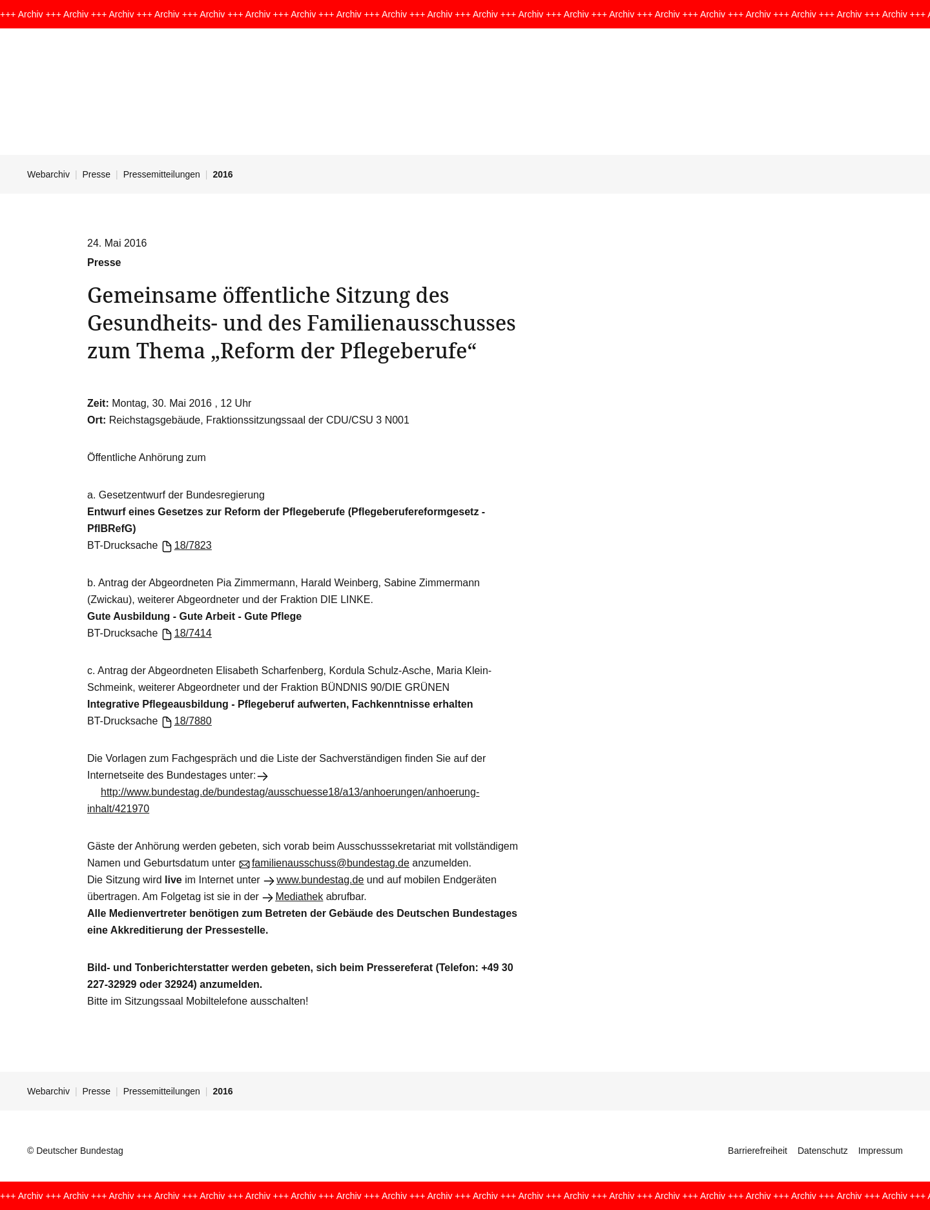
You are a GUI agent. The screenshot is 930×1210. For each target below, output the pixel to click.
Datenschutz (823, 1150)
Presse (97, 174)
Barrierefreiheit (757, 1150)
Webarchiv (48, 174)
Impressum (880, 1150)
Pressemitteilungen (161, 174)
